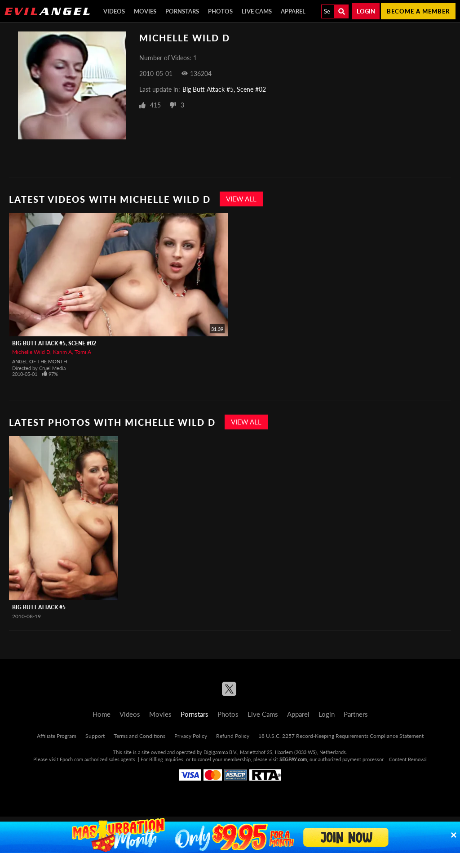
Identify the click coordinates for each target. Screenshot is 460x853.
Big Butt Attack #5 (39, 607)
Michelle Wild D (31, 351)
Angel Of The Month (39, 361)
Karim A (62, 351)
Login (366, 11)
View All (241, 199)
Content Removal (408, 759)
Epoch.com (71, 759)
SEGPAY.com (293, 759)
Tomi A (83, 351)
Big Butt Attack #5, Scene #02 (224, 89)
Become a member (418, 11)
